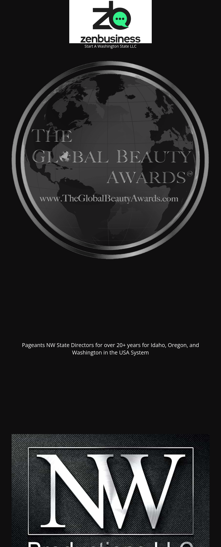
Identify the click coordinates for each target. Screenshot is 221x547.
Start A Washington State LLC (111, 46)
